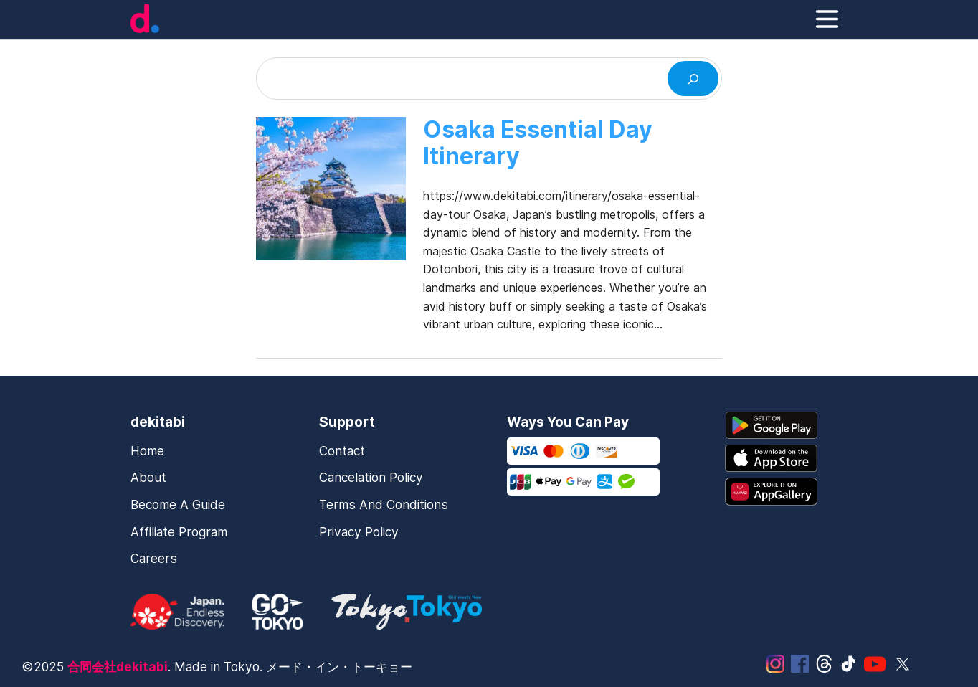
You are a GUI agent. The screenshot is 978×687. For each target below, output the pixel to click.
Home (147, 450)
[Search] (693, 78)
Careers (153, 558)
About (148, 477)
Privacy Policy (359, 531)
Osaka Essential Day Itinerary (537, 143)
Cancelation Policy (371, 477)
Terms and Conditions (383, 504)
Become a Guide (177, 504)
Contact (342, 450)
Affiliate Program (178, 531)
